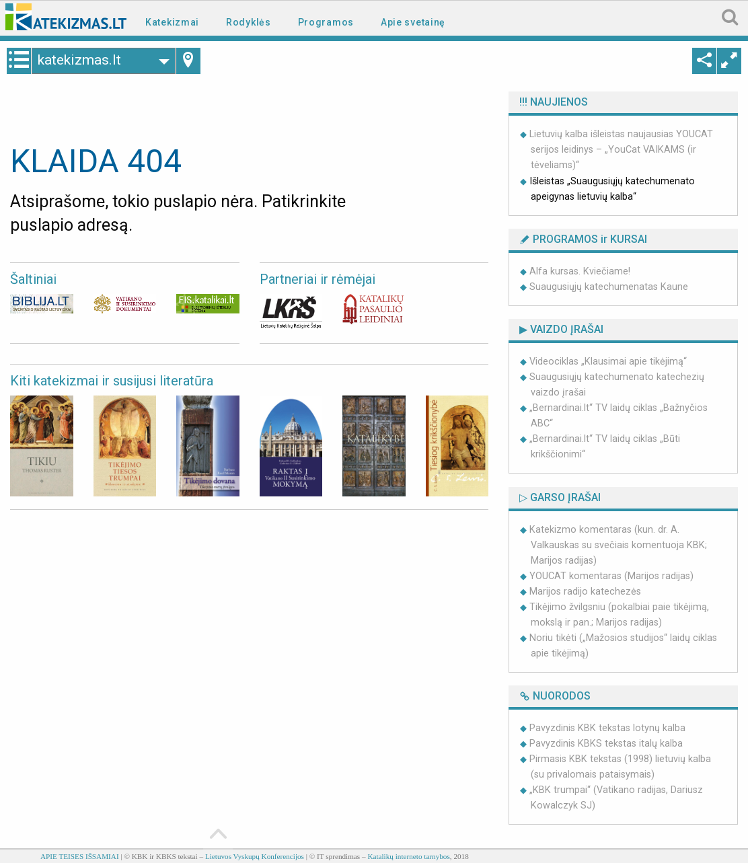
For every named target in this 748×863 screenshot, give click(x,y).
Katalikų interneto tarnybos (408, 856)
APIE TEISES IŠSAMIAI (79, 856)
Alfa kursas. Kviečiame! (579, 271)
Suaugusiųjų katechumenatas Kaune (608, 287)
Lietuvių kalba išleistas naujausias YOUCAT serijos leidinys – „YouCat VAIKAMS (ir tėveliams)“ (621, 149)
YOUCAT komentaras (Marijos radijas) (611, 576)
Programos (326, 22)
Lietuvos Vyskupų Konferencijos (254, 856)
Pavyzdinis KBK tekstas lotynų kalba (607, 728)
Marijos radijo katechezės (585, 591)
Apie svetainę (413, 22)
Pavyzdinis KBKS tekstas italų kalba (606, 743)
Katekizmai (172, 22)
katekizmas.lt (91, 60)
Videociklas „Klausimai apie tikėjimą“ (608, 361)
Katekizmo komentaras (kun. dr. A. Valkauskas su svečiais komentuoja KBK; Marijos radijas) (618, 545)
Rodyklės (248, 22)
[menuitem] (175, 21)
